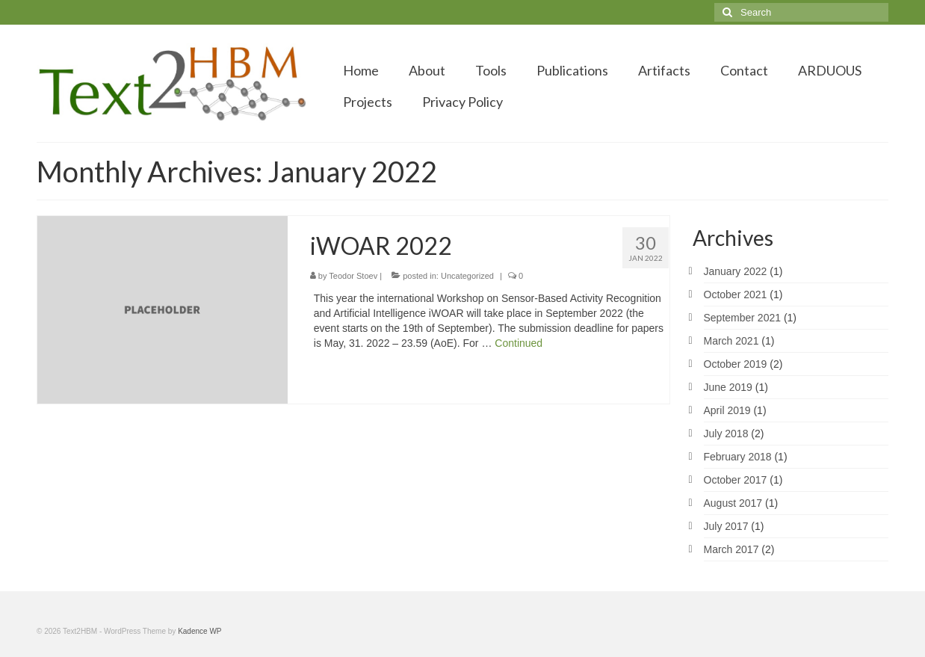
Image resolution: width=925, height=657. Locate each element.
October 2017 (735, 480)
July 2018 (726, 433)
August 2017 (733, 503)
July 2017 (726, 526)
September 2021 (743, 318)
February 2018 (738, 457)
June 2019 (728, 387)
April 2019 (727, 410)
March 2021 (731, 341)
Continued (518, 343)
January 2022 (735, 271)
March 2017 (731, 549)
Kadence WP (199, 631)
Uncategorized (467, 275)
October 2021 (735, 294)
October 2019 (735, 364)
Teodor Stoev (353, 275)
